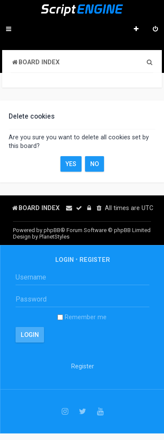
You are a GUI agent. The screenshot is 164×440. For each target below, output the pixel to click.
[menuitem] (155, 29)
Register (94, 259)
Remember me (82, 317)
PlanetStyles (54, 236)
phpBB (52, 230)
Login (64, 259)
